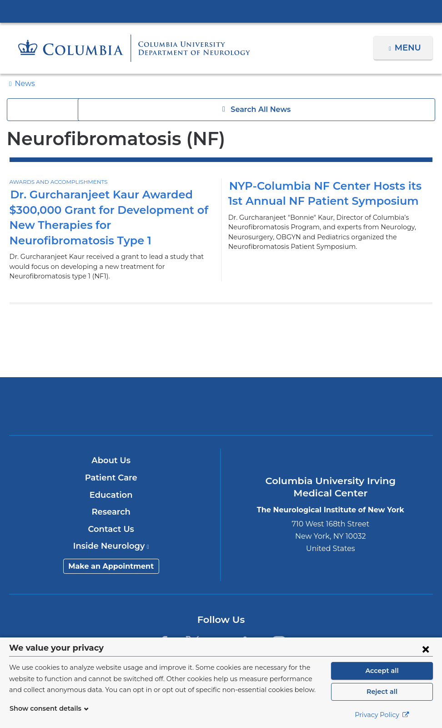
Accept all (382, 670)
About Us (111, 460)
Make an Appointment (111, 566)
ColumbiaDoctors (360, 406)
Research (111, 511)
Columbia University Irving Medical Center (221, 11)
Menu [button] (409, 47)
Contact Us (111, 529)
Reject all (381, 691)
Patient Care (111, 477)
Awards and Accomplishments (56, 182)
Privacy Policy (382, 714)
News (24, 83)
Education (111, 495)
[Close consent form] (425, 649)
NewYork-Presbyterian (221, 412)
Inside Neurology (111, 546)
